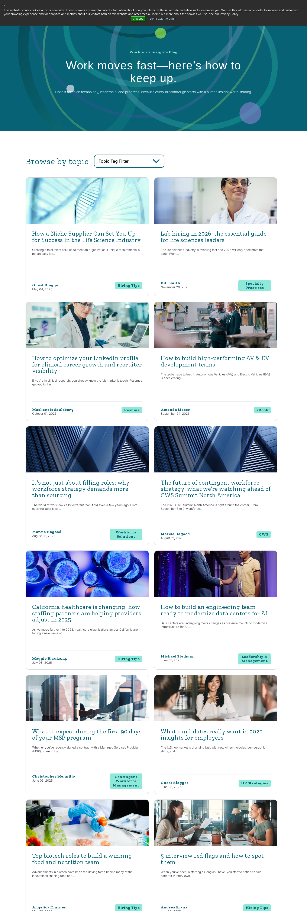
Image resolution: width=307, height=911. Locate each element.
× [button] (5, 5)
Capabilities (127, 822)
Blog (229, 830)
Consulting (162, 830)
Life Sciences (199, 838)
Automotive (197, 830)
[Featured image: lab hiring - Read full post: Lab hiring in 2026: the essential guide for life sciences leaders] (153, 243)
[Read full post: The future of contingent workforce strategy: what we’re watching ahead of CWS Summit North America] (240, 368)
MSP (159, 868)
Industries (198, 822)
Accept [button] (137, 18)
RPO (159, 853)
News (229, 838)
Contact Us (54, 778)
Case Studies (234, 846)
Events (230, 853)
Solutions (163, 822)
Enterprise (162, 846)
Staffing (161, 838)
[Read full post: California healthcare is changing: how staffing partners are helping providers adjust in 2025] (66, 500)
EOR (159, 861)
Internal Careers (272, 830)
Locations (268, 838)
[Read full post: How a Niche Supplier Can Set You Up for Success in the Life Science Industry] (66, 243)
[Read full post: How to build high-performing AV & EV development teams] (66, 368)
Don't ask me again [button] (163, 18)
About (267, 822)
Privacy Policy (83, 897)
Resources (234, 822)
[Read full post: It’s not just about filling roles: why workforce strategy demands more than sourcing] (153, 368)
